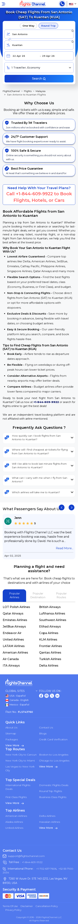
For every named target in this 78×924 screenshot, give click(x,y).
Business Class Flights (52, 797)
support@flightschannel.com (26, 856)
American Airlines (15, 652)
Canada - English (17, 700)
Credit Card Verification (53, 739)
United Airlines (13, 639)
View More (14, 745)
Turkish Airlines (50, 659)
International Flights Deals (17, 787)
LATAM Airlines (14, 646)
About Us (11, 727)
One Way (28, 25)
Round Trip (48, 25)
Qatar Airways (13, 613)
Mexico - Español (17, 705)
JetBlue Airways (14, 626)
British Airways (50, 607)
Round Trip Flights (50, 791)
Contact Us (46, 727)
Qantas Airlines (50, 652)
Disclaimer (27, 906)
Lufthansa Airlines (52, 613)
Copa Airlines (48, 633)
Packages (11, 739)
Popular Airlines (14, 595)
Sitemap (10, 733)
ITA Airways (11, 665)
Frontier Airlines (50, 646)
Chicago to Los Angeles (54, 760)
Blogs (42, 733)
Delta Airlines (48, 665)
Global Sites (21, 691)
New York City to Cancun (21, 754)
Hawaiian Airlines (49, 821)
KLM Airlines (48, 639)
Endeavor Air (12, 633)
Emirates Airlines (15, 620)
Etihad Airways (50, 626)
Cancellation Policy (46, 906)
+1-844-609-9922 (34, 193)
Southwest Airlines (52, 620)
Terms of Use (10, 906)
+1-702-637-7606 (45, 868)
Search (39, 78)
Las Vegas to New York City (20, 768)
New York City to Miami (20, 760)
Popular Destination (37, 595)
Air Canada (11, 659)
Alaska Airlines (14, 821)
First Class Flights (16, 797)
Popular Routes (61, 595)
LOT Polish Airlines (16, 607)
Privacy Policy (13, 909)
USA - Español (15, 695)
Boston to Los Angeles (53, 754)
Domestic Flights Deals (53, 785)
